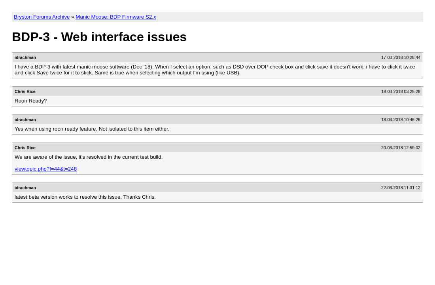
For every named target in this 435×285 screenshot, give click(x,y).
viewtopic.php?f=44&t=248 (46, 169)
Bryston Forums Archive (42, 17)
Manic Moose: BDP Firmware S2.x (116, 17)
